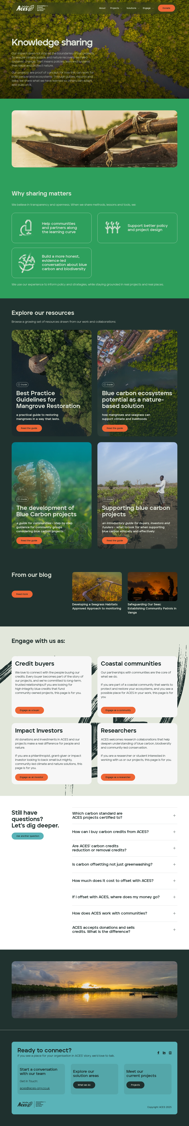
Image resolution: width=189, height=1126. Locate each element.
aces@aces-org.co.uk (35, 1088)
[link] (32, 8)
